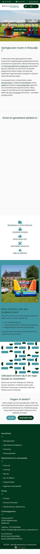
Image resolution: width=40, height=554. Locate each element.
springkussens (6, 82)
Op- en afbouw (8, 478)
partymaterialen (24, 85)
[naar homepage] (10, 6)
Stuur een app (33, 1)
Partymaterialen (9, 453)
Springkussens (9, 441)
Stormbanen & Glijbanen (12, 445)
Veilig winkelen (8, 482)
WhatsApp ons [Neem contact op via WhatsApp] (20, 29)
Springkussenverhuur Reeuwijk (16, 66)
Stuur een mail (20, 1)
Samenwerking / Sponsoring (14, 506)
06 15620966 (7, 1)
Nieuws (6, 474)
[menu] (37, 6)
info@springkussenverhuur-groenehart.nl (22, 529)
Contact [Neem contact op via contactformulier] (11, 418)
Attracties (7, 449)
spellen (4, 85)
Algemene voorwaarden (12, 486)
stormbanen (26, 82)
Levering (6, 469)
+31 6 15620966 (15, 527)
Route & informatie (10, 502)
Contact (6, 498)
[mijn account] (26, 6)
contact (17, 92)
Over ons (6, 465)
